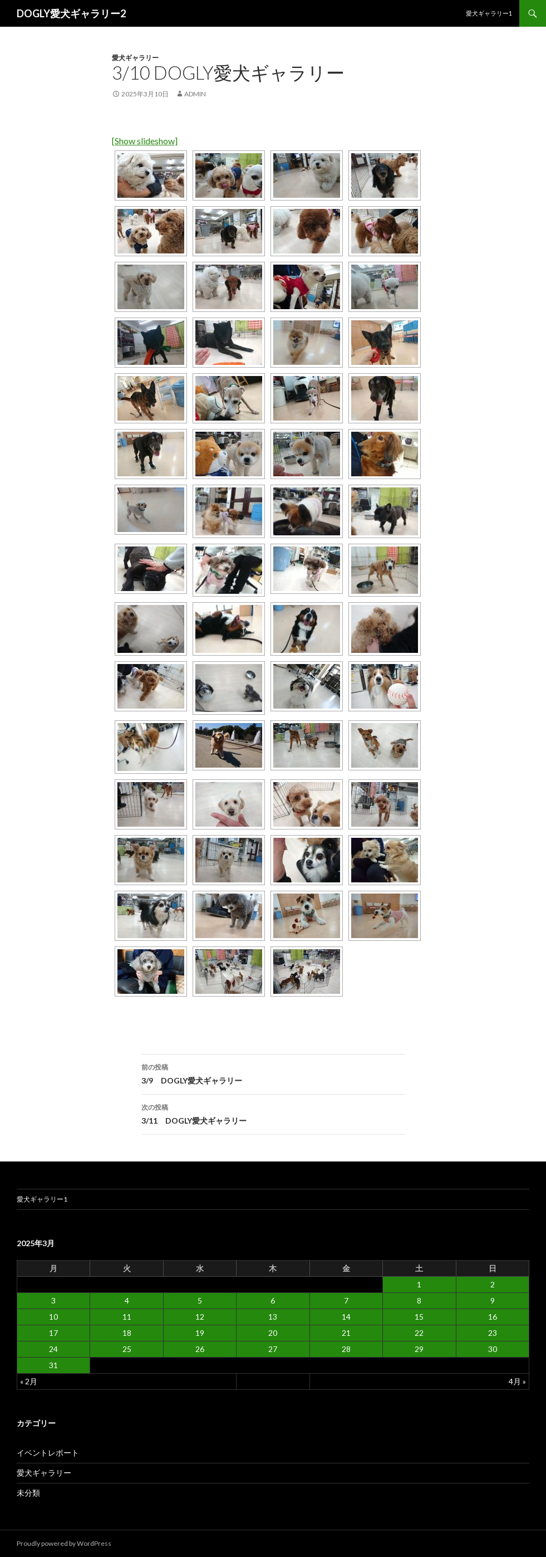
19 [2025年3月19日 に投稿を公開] (199, 1333)
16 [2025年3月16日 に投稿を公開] (492, 1316)
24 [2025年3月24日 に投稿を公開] (53, 1349)
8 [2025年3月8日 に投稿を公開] (419, 1300)
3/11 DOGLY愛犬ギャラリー (273, 1113)
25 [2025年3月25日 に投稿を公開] (126, 1349)
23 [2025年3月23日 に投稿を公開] (492, 1333)
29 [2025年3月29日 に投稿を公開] (419, 1349)
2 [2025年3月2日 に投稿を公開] (492, 1284)
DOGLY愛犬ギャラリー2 (71, 13)
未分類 (28, 1492)
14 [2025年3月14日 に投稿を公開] (346, 1316)
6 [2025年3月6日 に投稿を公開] (272, 1300)
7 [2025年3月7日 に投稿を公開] (346, 1300)
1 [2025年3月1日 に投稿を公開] (419, 1284)
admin (195, 94)
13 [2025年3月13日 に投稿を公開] (272, 1316)
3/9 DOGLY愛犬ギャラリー (273, 1073)
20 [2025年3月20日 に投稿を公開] (272, 1333)
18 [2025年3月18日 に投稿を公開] (126, 1333)
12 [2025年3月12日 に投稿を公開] (199, 1316)
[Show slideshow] (145, 140)
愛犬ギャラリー (135, 57)
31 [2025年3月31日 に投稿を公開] (53, 1365)
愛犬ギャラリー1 (489, 13)
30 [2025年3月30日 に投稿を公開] (492, 1349)
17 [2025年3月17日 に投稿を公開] (53, 1333)
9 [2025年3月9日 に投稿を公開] (492, 1300)
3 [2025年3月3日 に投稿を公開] (53, 1300)
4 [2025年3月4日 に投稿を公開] (127, 1300)
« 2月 (28, 1381)
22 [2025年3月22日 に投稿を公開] (419, 1333)
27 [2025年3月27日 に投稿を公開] (272, 1349)
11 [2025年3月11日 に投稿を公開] (126, 1316)
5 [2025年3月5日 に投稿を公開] (200, 1300)
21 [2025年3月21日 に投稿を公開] (346, 1333)
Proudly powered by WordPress (64, 1543)
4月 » (517, 1381)
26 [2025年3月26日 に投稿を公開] (199, 1349)
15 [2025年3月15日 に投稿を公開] (419, 1316)
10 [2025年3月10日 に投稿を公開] (53, 1316)
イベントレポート (48, 1452)
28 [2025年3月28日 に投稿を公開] (346, 1349)
